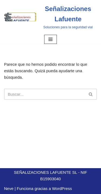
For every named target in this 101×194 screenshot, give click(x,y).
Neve (8, 188)
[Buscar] (44, 94)
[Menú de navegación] (50, 39)
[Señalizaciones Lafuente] (50, 17)
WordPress (62, 188)
